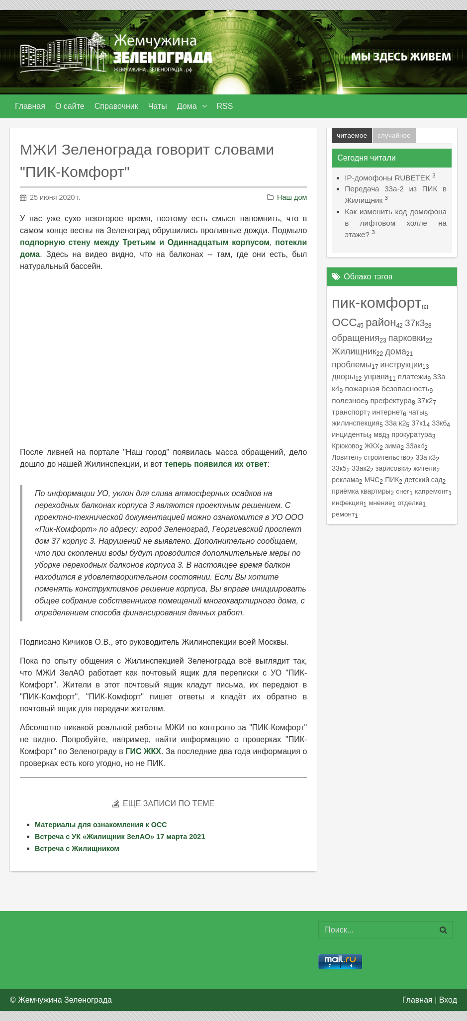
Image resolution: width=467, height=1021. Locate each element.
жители (424, 468)
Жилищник (354, 351)
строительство (387, 457)
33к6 (439, 423)
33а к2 (395, 423)
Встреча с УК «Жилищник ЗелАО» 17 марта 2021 (120, 837)
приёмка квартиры (361, 491)
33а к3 (426, 457)
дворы (343, 376)
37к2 (425, 401)
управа (376, 376)
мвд (380, 434)
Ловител (345, 457)
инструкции (401, 364)
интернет (387, 412)
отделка (409, 503)
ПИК (392, 480)
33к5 (339, 468)
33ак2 (361, 468)
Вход (448, 1000)
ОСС (344, 322)
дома (395, 351)
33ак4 (415, 446)
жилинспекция (355, 423)
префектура (390, 400)
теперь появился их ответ (216, 464)
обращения (355, 338)
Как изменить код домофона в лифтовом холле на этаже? (396, 223)
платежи (413, 376)
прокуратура (411, 434)
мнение (380, 503)
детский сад (423, 480)
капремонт (431, 491)
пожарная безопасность (387, 388)
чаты (416, 412)
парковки (407, 338)
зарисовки (391, 468)
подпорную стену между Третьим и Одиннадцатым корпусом (145, 242)
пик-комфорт (376, 302)
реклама (345, 480)
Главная (417, 1000)
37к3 (415, 323)
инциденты (350, 434)
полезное (348, 400)
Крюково (345, 446)
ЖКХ (372, 446)
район (381, 322)
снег (402, 491)
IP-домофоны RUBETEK (387, 177)
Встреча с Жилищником (77, 848)
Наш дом (292, 197)
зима (392, 446)
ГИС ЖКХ (143, 751)
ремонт (343, 514)
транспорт (349, 412)
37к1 (418, 423)
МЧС (372, 480)
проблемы (352, 364)
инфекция (347, 503)
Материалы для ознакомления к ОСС (101, 825)
